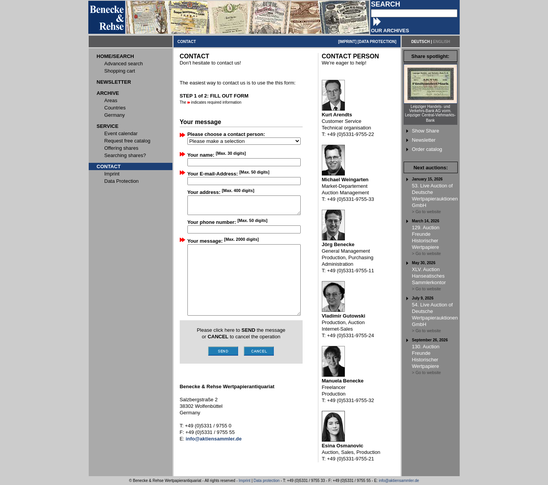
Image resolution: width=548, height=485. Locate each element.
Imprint (245, 480)
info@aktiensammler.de (399, 480)
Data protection (266, 480)
